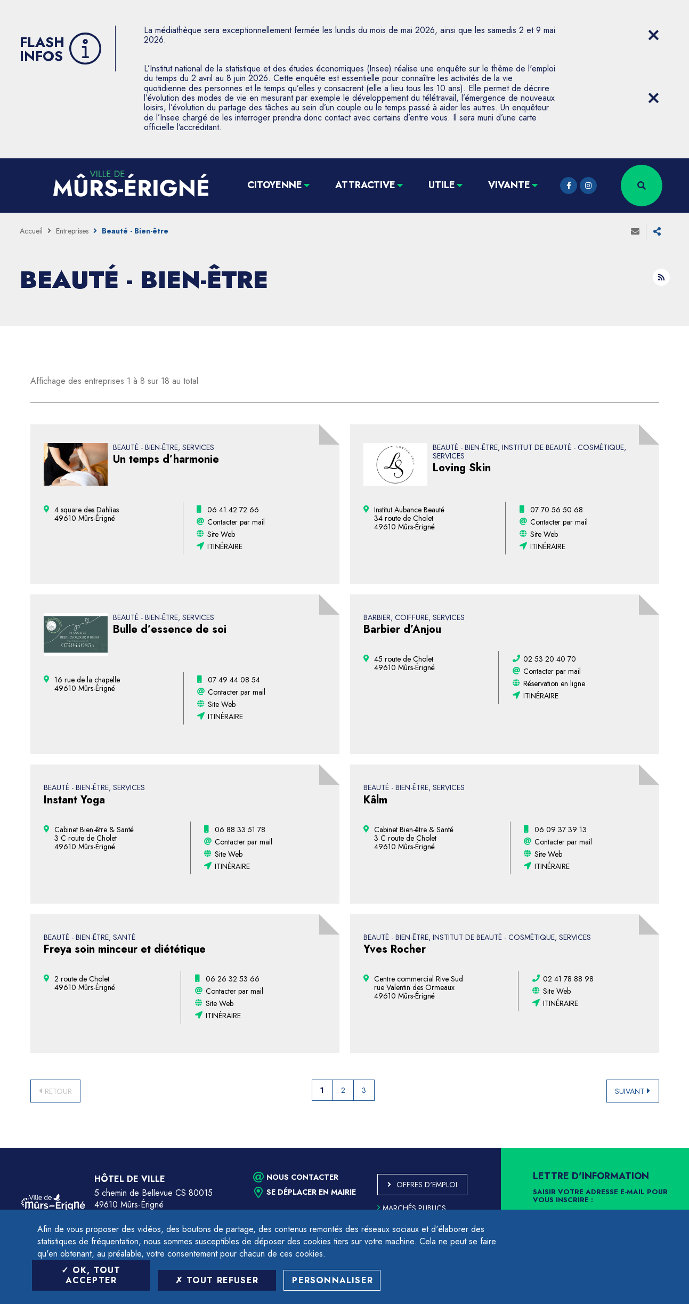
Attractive (365, 185)
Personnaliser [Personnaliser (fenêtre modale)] (332, 1280)
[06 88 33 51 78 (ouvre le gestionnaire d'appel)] (240, 829)
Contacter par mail (236, 522)
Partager (657, 231)
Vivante (509, 185)
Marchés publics (411, 1208)
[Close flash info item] (654, 35)
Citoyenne (274, 185)
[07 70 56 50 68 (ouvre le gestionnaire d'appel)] (556, 509)
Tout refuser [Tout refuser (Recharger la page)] (216, 1280)
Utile (441, 185)
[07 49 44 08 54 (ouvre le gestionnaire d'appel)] (234, 679)
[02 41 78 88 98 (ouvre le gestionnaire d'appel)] (568, 978)
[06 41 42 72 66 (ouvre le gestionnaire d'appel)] (233, 509)
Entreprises (72, 231)
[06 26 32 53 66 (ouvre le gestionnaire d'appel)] (233, 978)
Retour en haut (657, 1148)
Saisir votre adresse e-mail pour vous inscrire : (600, 1196)
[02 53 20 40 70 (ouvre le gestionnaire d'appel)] (549, 659)
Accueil (31, 231)
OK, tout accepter (90, 1275)
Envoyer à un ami (635, 231)
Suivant (629, 1091)
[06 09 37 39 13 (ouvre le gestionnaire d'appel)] (560, 829)
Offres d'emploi (426, 1184)
